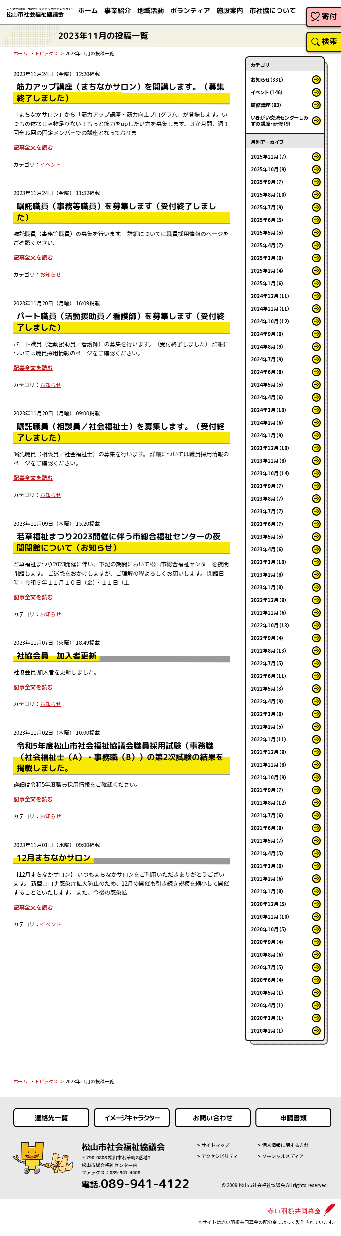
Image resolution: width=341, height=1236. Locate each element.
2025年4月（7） (267, 245)
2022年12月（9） (269, 599)
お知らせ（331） (267, 79)
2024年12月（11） (270, 295)
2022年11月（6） (269, 612)
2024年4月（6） (267, 397)
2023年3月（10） (269, 561)
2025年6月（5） (267, 219)
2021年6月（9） (267, 827)
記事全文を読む (33, 147)
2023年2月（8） (267, 574)
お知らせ (50, 274)
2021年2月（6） (267, 878)
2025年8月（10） (269, 194)
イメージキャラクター (132, 1117)
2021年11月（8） (269, 764)
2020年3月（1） (267, 1017)
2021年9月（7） (267, 789)
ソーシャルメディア (283, 1156)
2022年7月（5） (267, 663)
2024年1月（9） (267, 435)
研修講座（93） (266, 104)
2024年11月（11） (270, 308)
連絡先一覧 (51, 1117)
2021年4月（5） (267, 853)
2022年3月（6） (267, 713)
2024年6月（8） (267, 371)
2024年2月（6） (267, 422)
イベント (50, 164)
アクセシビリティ (219, 1156)
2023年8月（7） (267, 498)
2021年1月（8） (267, 891)
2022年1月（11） (269, 739)
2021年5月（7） (267, 840)
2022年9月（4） (267, 637)
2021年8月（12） (269, 802)
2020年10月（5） (269, 929)
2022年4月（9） (267, 701)
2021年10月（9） (269, 777)
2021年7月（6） (267, 815)
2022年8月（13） (269, 650)
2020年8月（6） (267, 954)
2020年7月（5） (267, 967)
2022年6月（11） (269, 675)
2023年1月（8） (267, 587)
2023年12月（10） (270, 447)
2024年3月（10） (269, 409)
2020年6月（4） (267, 979)
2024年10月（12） (270, 321)
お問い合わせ (213, 1117)
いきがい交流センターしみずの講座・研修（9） (279, 120)
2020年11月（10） (270, 916)
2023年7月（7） (267, 511)
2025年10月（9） (269, 169)
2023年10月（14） (270, 473)
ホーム (20, 53)
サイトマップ (215, 1145)
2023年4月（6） (267, 549)
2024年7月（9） (267, 359)
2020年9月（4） (267, 941)
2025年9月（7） (267, 181)
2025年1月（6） (267, 283)
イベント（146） (267, 92)
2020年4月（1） (267, 1005)
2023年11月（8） (269, 460)
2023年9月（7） (267, 485)
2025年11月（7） (269, 156)
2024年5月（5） (267, 384)
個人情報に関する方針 (285, 1145)
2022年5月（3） (267, 688)
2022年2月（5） (267, 726)
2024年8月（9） (267, 346)
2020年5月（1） (267, 992)
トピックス (46, 53)
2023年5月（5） (267, 536)
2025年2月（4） (267, 270)
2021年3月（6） (267, 865)
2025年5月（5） (267, 232)
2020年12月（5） (269, 903)
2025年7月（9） (267, 207)
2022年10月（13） (270, 625)
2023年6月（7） (267, 523)
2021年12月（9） (269, 751)
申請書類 (293, 1117)
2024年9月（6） (267, 333)
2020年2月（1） (267, 1030)
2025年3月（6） (267, 257)
